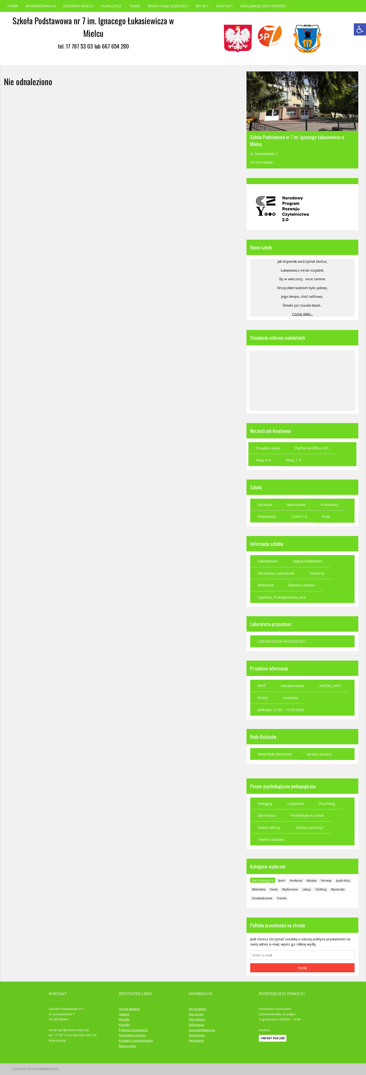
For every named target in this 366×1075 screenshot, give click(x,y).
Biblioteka (265, 585)
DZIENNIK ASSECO (78, 6)
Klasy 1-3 (293, 460)
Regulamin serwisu (132, 1035)
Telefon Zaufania (271, 839)
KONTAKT (224, 6)
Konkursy (317, 573)
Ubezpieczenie (292, 685)
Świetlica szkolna (301, 585)
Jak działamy (198, 1009)
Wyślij (302, 967)
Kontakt (124, 1024)
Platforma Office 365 (312, 448)
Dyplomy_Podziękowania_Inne (282, 597)
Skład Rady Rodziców (275, 754)
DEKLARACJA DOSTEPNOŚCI (263, 6)
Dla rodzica (266, 815)
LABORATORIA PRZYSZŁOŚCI (282, 641)
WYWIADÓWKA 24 (41, 6)
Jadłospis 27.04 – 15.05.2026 (281, 709)
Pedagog (265, 803)
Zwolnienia (196, 1035)
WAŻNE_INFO (330, 685)
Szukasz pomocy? (310, 827)
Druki (326, 516)
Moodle (124, 1019)
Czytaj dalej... (302, 314)
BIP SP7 (202, 6)
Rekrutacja (196, 1024)
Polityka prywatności (133, 1030)
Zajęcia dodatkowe (307, 561)
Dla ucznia (196, 1014)
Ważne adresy (269, 827)
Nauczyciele (296, 504)
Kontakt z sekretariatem (136, 1040)
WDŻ (262, 685)
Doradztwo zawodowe (276, 573)
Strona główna (129, 1009)
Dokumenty (267, 516)
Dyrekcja (265, 504)
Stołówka (290, 697)
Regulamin (196, 1040)
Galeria (124, 1014)
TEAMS (134, 6)
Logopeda (295, 803)
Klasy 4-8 (263, 460)
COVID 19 (299, 516)
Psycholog (327, 803)
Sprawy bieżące (319, 754)
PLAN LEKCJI (111, 6)
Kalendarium (268, 561)
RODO (263, 697)
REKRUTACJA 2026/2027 (168, 6)
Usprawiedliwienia (202, 1030)
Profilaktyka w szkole (307, 815)
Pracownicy (329, 504)
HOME (12, 6)
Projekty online (268, 448)
